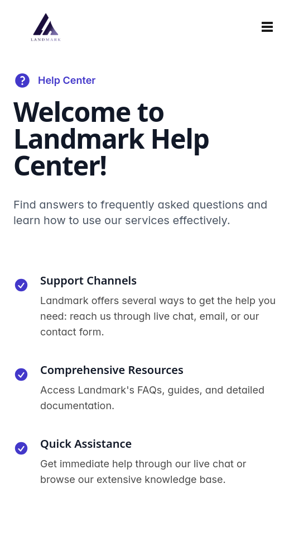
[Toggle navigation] (267, 27)
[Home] (46, 27)
